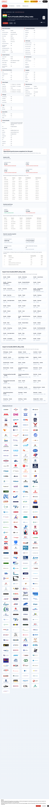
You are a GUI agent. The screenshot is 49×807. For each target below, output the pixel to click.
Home (4, 12)
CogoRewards (34, 1)
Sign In (45, 1)
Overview (5, 5)
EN (40, 1)
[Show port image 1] (40, 22)
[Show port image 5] (44, 22)
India (13, 12)
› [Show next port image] (43, 17)
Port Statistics (11, 5)
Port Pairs (18, 5)
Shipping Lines (25, 5)
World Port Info (9, 12)
